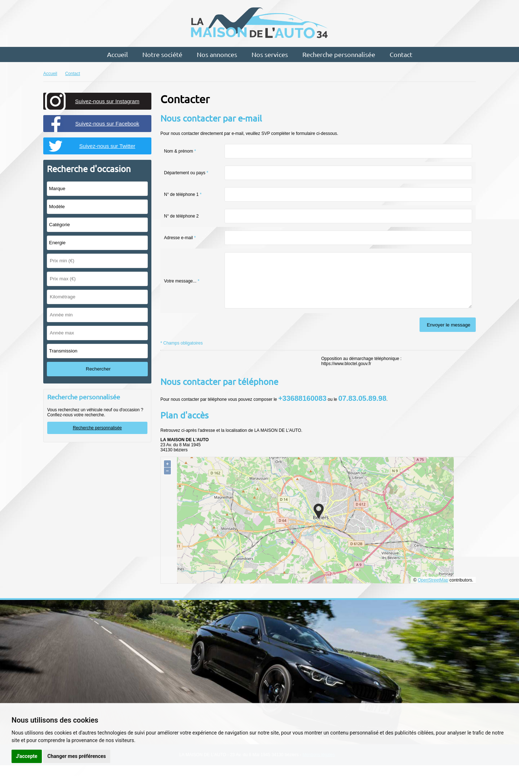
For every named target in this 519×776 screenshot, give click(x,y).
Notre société (162, 54)
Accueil (117, 54)
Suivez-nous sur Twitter (107, 146)
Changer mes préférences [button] (77, 756)
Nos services (270, 54)
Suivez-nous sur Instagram (107, 101)
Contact (401, 54)
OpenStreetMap (433, 590)
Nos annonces (217, 54)
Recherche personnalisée (338, 54)
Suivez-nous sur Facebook (107, 123)
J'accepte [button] (26, 756)
